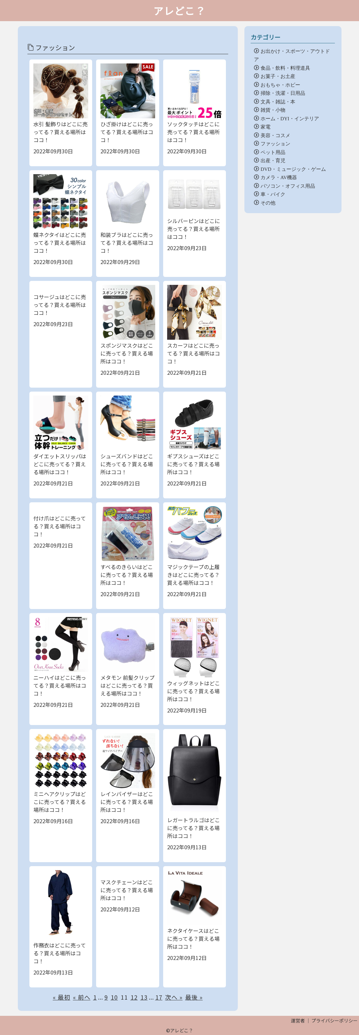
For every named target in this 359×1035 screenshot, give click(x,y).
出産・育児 (273, 160)
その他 (268, 202)
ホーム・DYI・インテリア (290, 118)
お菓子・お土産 (278, 75)
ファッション (275, 143)
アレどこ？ (179, 10)
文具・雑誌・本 (278, 101)
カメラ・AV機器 (279, 176)
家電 (265, 126)
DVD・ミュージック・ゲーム (293, 168)
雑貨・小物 (273, 109)
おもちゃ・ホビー (280, 84)
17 (158, 997)
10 (114, 997)
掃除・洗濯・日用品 (283, 92)
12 (134, 997)
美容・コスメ (275, 135)
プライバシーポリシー (334, 1020)
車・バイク (273, 193)
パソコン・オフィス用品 (288, 185)
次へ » (174, 997)
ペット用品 (273, 151)
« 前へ (81, 997)
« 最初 (61, 997)
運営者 (298, 1020)
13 (144, 997)
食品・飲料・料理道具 (285, 67)
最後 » (194, 997)
